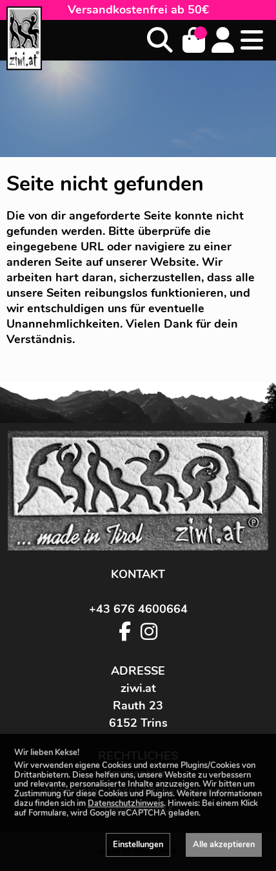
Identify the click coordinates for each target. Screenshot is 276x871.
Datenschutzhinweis (126, 803)
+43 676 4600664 (138, 609)
